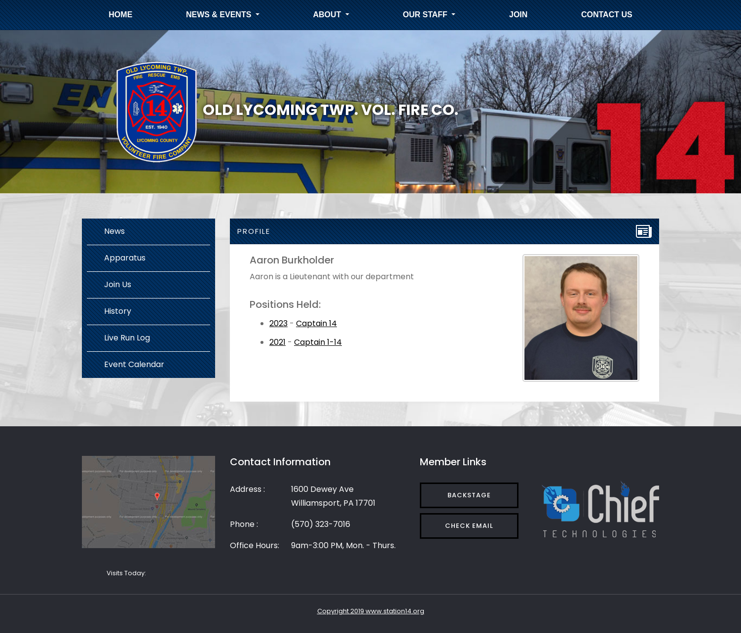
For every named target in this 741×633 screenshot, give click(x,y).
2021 (277, 342)
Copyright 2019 (341, 611)
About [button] (328, 14)
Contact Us (606, 14)
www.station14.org (395, 611)
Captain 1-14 (318, 342)
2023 (278, 323)
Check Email (469, 525)
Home (120, 14)
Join (518, 14)
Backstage (469, 495)
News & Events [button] (220, 14)
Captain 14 (316, 323)
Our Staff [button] (426, 14)
